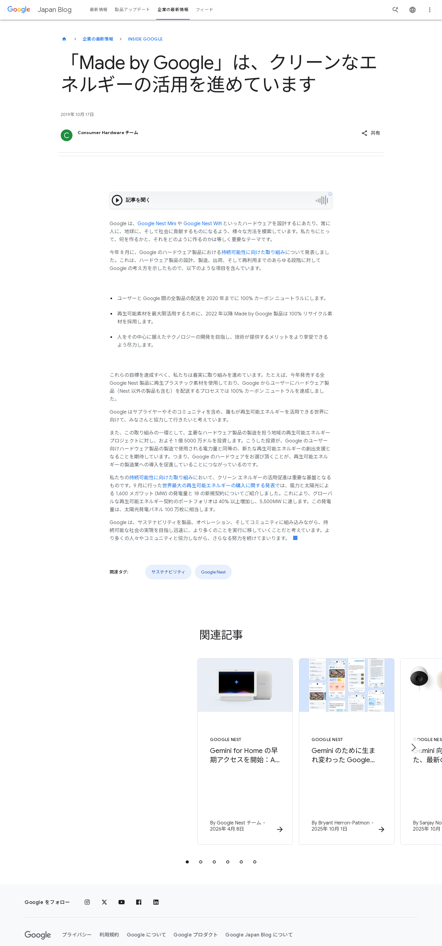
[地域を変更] (107, 923)
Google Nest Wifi (203, 224)
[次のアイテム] (413, 730)
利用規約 (109, 900)
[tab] (187, 827)
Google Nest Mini (157, 224)
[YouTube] (121, 867)
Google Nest (213, 572)
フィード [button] (204, 9)
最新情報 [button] (98, 9)
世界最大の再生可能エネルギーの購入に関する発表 (218, 486)
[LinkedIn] (156, 867)
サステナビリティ (168, 572)
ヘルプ (37, 923)
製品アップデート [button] (132, 9)
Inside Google (145, 39)
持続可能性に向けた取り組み (253, 252)
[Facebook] (138, 867)
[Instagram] (87, 867)
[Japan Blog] (64, 39)
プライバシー (77, 900)
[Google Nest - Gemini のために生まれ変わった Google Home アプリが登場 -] (301, 735)
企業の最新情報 (98, 39)
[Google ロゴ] (38, 900)
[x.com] (104, 867)
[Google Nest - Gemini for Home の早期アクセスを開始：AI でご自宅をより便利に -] (141, 735)
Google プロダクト (195, 900)
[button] (371, 133)
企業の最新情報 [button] (172, 9)
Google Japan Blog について (259, 900)
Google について (146, 900)
